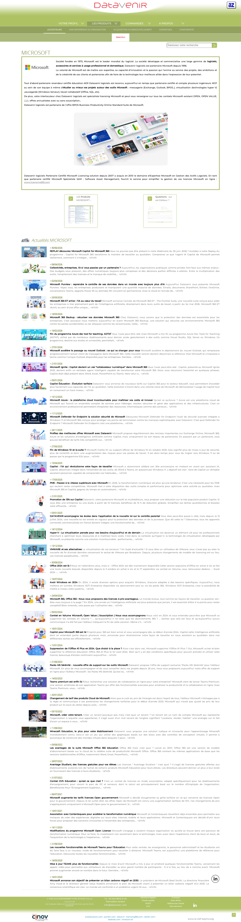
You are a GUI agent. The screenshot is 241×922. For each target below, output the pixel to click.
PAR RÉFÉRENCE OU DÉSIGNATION (87, 29)
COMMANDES (134, 23)
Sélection (120, 37)
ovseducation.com (94, 917)
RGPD (148, 903)
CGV (148, 906)
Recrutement (176, 906)
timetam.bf (127, 919)
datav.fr (121, 917)
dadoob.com (114, 919)
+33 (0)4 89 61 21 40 (117, 899)
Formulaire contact (115, 901)
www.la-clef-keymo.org (201, 918)
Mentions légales (148, 898)
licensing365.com (134, 917)
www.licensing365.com (37, 182)
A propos (176, 898)
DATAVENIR (65, 899)
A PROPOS (166, 23)
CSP (26, 100)
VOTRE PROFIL (68, 23)
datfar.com (149, 917)
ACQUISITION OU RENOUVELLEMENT (132, 29)
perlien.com (110, 917)
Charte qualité (148, 900)
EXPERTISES (165, 29)
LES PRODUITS (101, 23)
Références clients (175, 903)
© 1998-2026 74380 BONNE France (69, 902)
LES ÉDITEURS (54, 29)
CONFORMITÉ (186, 29)
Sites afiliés (176, 900)
